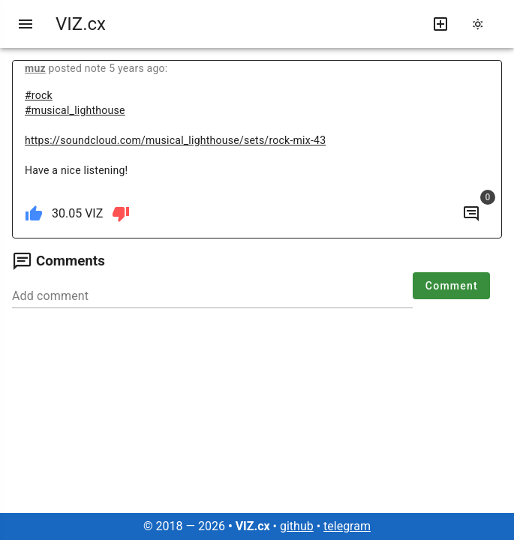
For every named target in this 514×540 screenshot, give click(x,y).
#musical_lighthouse (75, 110)
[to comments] (471, 214)
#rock (39, 95)
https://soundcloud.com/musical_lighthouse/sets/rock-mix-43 (175, 140)
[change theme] (482, 24)
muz (35, 68)
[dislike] (121, 214)
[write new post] (440, 24)
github (297, 526)
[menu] (26, 24)
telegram (347, 526)
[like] (34, 214)
